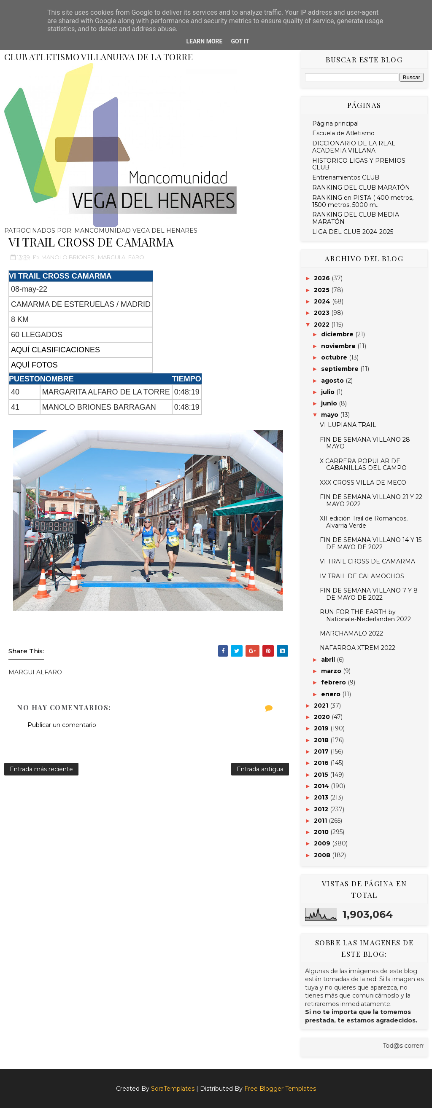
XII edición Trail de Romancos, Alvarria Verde (364, 522)
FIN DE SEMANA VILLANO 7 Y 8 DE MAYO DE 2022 (369, 594)
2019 (322, 728)
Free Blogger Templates (280, 1088)
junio (330, 403)
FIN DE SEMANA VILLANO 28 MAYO (365, 443)
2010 (322, 832)
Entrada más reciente (41, 769)
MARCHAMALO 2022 (351, 633)
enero (331, 694)
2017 (322, 751)
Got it (240, 41)
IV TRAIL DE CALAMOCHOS (362, 576)
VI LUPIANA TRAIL (348, 425)
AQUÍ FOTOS (34, 365)
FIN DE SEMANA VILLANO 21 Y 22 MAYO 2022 (371, 500)
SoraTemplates (172, 1088)
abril (329, 659)
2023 (322, 313)
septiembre (340, 369)
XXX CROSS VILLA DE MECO (363, 482)
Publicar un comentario (61, 725)
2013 (322, 797)
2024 (323, 301)
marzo (332, 671)
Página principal (335, 123)
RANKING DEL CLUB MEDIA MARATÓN (355, 218)
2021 (322, 705)
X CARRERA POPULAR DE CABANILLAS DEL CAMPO (363, 464)
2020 (323, 717)
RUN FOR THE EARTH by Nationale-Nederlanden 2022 (365, 615)
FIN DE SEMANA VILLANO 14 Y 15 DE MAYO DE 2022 (370, 543)
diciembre (338, 334)
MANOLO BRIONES (67, 257)
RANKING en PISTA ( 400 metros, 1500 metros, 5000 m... (362, 201)
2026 (323, 278)
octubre (335, 357)
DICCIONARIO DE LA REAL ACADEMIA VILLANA (353, 147)
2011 (321, 820)
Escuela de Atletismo (343, 133)
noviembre (339, 346)
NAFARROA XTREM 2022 (357, 648)
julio (328, 392)
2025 (322, 290)
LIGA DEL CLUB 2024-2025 (352, 232)
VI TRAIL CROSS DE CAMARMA (367, 561)
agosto (333, 380)
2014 (322, 786)
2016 (322, 763)
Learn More (204, 41)
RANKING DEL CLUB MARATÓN (361, 187)
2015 (322, 774)
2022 (322, 324)
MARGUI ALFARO (121, 257)
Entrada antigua (260, 769)
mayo (330, 415)
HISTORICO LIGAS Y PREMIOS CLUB (358, 164)
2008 (323, 855)
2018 (322, 740)
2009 (323, 843)
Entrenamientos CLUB (345, 177)
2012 (322, 809)
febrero (334, 682)
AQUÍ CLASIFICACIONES (55, 350)
